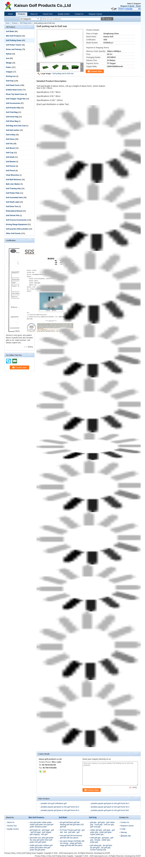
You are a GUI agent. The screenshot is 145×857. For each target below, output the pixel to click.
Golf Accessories (13, 103)
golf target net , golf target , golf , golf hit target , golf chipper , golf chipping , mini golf (42, 832)
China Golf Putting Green (26, 853)
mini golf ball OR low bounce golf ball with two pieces (71, 837)
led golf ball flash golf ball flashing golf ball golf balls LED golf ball (72, 824)
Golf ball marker (12, 130)
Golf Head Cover (13, 85)
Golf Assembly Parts (14, 198)
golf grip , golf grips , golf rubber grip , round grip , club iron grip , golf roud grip (102, 824)
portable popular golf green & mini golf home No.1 (110, 803)
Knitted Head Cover (14, 90)
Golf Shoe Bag (12, 121)
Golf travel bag (12, 117)
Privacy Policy (9, 853)
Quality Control (63, 14)
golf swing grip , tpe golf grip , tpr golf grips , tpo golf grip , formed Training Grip (101, 847)
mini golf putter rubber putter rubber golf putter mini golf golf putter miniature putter (41, 824)
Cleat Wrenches (12, 175)
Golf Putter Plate (13, 193)
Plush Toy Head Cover (15, 94)
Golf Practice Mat (13, 108)
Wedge (9, 63)
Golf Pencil (10, 171)
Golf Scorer (10, 166)
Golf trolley (10, 135)
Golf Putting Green (26, 23)
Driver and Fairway (13, 49)
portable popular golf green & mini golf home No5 (110, 810)
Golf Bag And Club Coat (16, 126)
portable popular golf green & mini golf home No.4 (60, 810)
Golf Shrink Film (12, 215)
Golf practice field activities (17, 229)
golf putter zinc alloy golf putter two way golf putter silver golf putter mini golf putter (41, 840)
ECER (107, 853)
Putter (8, 67)
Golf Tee (9, 144)
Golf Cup (9, 153)
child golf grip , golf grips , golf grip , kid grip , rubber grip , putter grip (101, 840)
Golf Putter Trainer (13, 45)
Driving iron (11, 76)
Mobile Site (125, 836)
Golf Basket (11, 162)
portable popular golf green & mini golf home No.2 (60, 807)
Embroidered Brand (14, 211)
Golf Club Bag (12, 112)
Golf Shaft (10, 157)
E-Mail (122, 829)
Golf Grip (9, 81)
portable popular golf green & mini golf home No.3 (110, 807)
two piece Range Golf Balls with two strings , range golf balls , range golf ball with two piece (72, 843)
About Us (33, 14)
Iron (7, 58)
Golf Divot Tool (12, 206)
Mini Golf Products (13, 36)
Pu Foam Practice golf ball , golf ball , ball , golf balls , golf (72, 831)
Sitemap (123, 832)
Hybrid (8, 54)
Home (10, 14)
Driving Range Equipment (16, 224)
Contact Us (79, 14)
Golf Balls (10, 31)
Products (21, 14)
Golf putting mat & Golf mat (62, 74)
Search (108, 19)
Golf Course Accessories (16, 220)
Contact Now (96, 71)
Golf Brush (10, 148)
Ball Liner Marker (13, 184)
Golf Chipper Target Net (15, 99)
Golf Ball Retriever (13, 180)
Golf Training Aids (13, 189)
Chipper (9, 72)
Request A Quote (127, 6)
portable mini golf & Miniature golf (54, 803)
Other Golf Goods (13, 233)
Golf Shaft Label (12, 202)
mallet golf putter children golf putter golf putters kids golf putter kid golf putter (41, 847)
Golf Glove (10, 139)
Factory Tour (47, 14)
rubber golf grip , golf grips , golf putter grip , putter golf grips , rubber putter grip (102, 832)
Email (138, 6)
